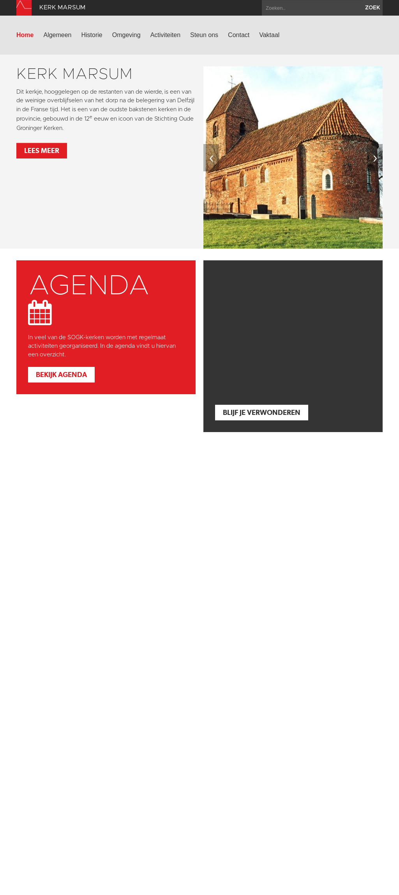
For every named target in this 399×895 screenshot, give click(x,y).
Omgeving (126, 35)
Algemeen (57, 35)
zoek (372, 8)
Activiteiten (165, 35)
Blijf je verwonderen (261, 412)
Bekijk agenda (61, 374)
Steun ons (204, 35)
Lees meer (41, 150)
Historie (91, 35)
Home (25, 35)
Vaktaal (269, 35)
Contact (238, 35)
